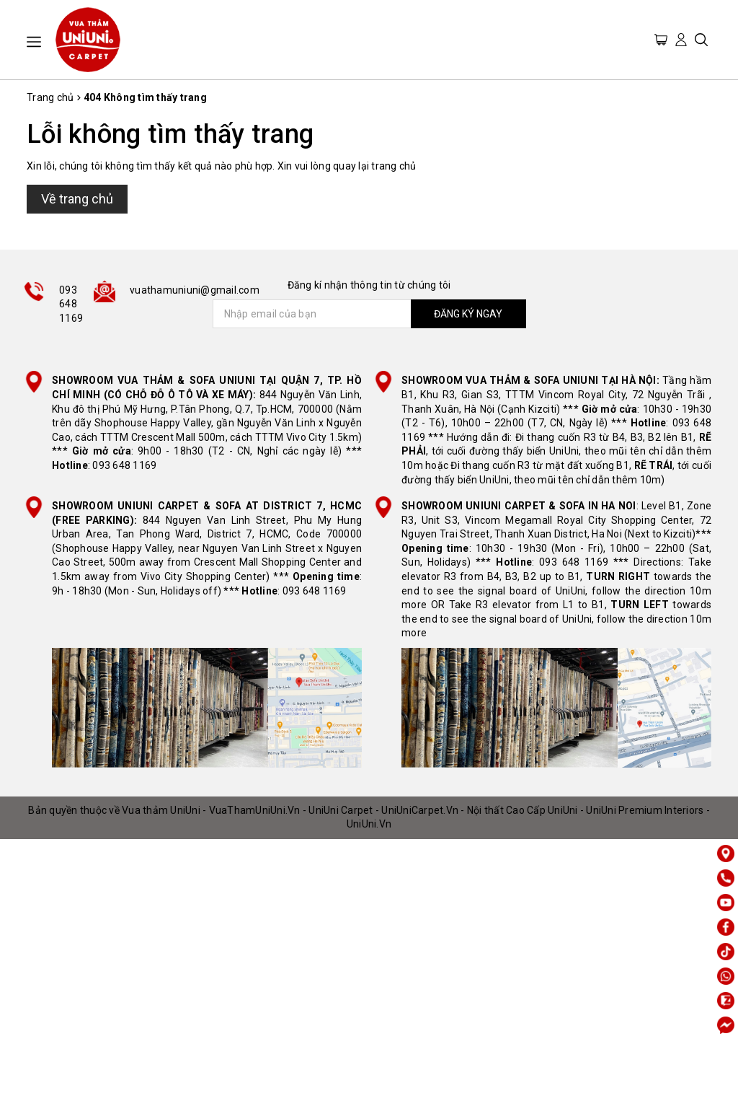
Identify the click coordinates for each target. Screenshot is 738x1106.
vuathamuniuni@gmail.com (194, 290)
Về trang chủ (77, 198)
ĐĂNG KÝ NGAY (468, 314)
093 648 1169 (71, 304)
